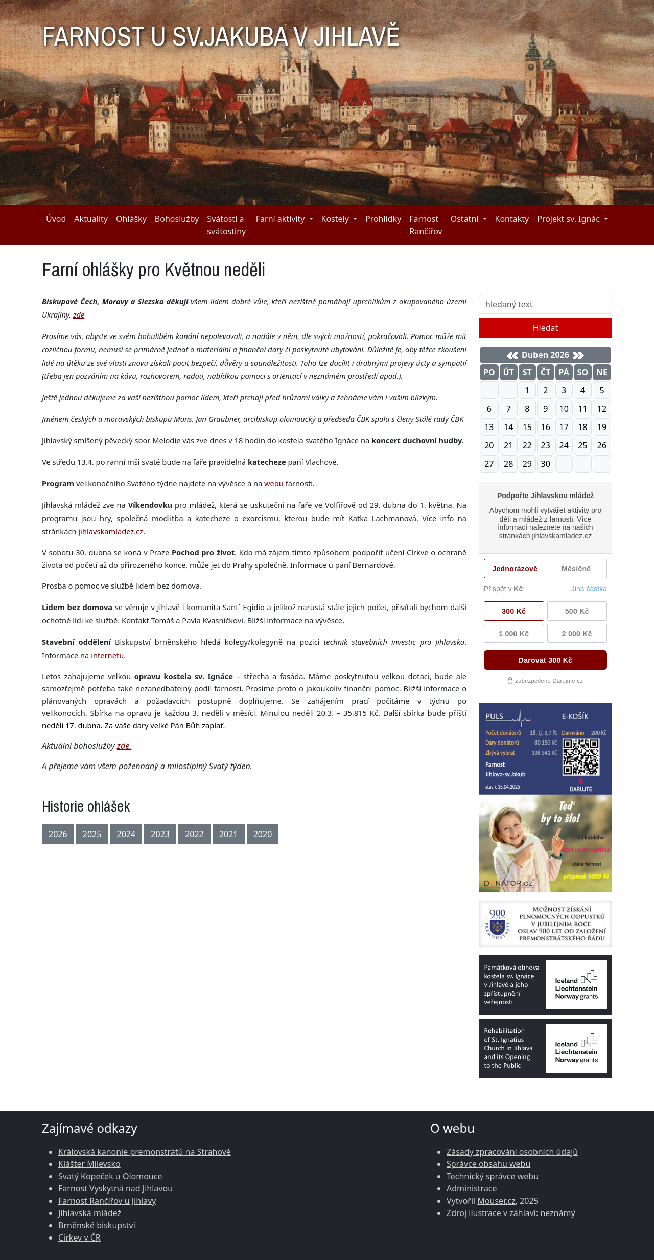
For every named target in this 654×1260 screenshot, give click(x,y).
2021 (228, 834)
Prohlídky (383, 218)
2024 (126, 834)
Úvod (56, 218)
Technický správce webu (493, 1176)
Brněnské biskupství (96, 1225)
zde (78, 314)
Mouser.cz (496, 1200)
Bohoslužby (177, 218)
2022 (194, 834)
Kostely (335, 218)
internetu (107, 655)
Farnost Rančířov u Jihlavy (107, 1200)
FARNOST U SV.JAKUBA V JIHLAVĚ (221, 31)
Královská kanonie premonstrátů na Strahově (144, 1151)
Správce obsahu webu (488, 1163)
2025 (92, 834)
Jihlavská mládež (89, 1213)
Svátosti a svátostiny (226, 225)
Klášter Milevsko (89, 1163)
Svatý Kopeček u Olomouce (110, 1176)
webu (275, 483)
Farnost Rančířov (425, 225)
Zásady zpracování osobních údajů (512, 1151)
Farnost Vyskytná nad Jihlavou (115, 1188)
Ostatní (465, 218)
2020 (262, 834)
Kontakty (512, 218)
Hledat (545, 327)
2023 (160, 834)
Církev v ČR (79, 1237)
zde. (124, 745)
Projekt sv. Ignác (568, 218)
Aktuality (91, 218)
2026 (58, 834)
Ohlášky (131, 218)
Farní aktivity (280, 218)
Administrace (472, 1188)
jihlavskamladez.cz (110, 531)
